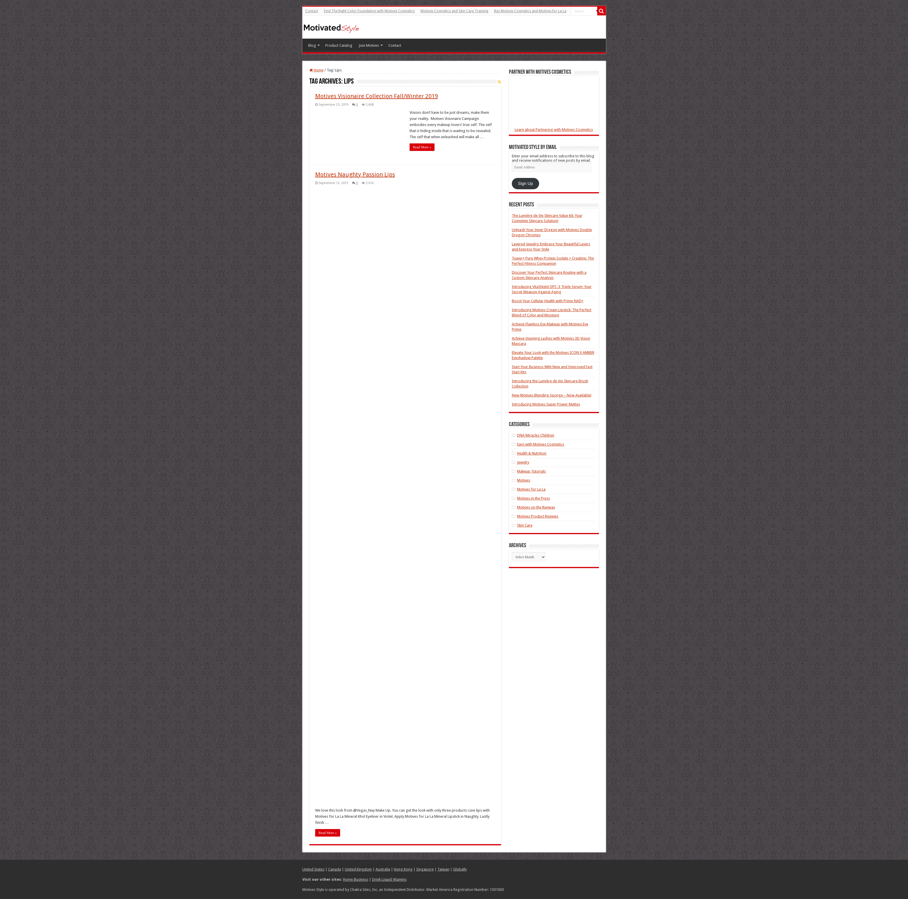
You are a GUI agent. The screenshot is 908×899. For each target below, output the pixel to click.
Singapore (425, 869)
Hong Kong (403, 869)
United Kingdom (358, 869)
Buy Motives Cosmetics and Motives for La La (530, 11)
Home (316, 70)
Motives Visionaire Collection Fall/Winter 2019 (376, 96)
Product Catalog (338, 45)
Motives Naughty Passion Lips (355, 174)
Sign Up (525, 183)
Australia (383, 869)
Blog (312, 45)
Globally (460, 869)
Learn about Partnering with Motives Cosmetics (554, 129)
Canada (334, 869)
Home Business (355, 879)
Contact (311, 11)
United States (313, 869)
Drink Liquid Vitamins (389, 879)
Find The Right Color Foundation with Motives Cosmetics (369, 11)
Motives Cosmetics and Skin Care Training (454, 11)
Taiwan (443, 869)
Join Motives (369, 45)
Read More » (422, 147)
